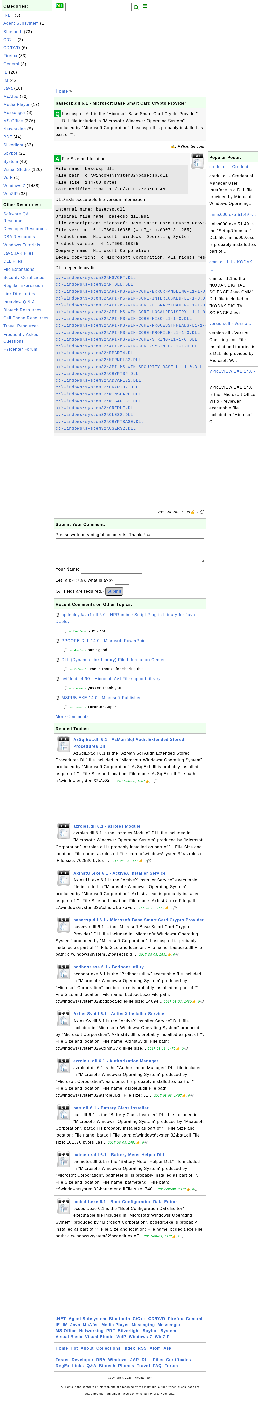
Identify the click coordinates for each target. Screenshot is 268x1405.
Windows (118, 1365)
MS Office (13, 121)
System (10, 161)
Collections (108, 1353)
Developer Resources (25, 229)
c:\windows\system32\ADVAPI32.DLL (98, 380)
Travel (143, 1371)
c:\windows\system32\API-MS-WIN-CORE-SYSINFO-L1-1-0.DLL (128, 346)
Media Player (16, 104)
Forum (171, 1371)
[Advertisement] (27, 429)
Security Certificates (23, 277)
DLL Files (12, 261)
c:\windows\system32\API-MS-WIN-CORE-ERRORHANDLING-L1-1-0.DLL (136, 291)
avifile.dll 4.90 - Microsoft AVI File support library (111, 684)
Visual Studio (16, 169)
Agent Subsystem (21, 23)
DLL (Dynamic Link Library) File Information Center (113, 665)
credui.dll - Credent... (231, 167)
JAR (134, 1365)
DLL (146, 1365)
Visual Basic (69, 1342)
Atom (155, 1353)
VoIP (8, 177)
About (87, 1353)
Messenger (14, 112)
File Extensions (19, 269)
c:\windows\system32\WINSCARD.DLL (98, 394)
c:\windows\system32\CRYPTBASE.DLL (100, 422)
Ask (167, 1353)
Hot (74, 1353)
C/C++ (9, 40)
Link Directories (19, 294)
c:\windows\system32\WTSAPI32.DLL (98, 401)
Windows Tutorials (21, 245)
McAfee (10, 96)
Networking (14, 129)
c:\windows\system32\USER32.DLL (96, 428)
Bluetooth (13, 31)
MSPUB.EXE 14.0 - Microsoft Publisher (101, 703)
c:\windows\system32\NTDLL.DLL (94, 284)
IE (5, 72)
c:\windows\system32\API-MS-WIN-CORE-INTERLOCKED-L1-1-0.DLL (133, 298)
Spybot (10, 153)
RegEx (63, 1371)
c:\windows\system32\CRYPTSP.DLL (97, 374)
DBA (101, 1365)
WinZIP (10, 194)
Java (8, 88)
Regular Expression (23, 285)
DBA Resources (19, 237)
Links (78, 1371)
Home (62, 91)
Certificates (178, 1365)
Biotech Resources (22, 310)
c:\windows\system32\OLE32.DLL (94, 415)
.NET (8, 15)
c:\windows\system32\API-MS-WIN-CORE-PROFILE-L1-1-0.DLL (128, 333)
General (11, 64)
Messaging (143, 1330)
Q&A (92, 1371)
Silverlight (13, 145)
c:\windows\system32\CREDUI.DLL (96, 408)
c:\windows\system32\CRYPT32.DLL (97, 387)
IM (5, 80)
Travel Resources (21, 326)
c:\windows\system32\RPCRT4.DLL (96, 353)
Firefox (10, 56)
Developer (82, 1365)
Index (129, 1353)
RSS (142, 1353)
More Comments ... (75, 722)
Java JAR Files (18, 253)
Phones (126, 1371)
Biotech (107, 1371)
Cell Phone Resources (25, 318)
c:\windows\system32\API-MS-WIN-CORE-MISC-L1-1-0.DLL (124, 319)
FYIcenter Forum (20, 349)
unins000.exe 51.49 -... (232, 214)
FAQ (157, 1371)
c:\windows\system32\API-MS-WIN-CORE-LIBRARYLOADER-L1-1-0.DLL (136, 305)
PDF (7, 137)
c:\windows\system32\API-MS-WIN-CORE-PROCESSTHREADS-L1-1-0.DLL (137, 325)
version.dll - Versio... (230, 323)
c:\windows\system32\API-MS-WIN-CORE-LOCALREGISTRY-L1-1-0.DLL (136, 312)
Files (158, 1365)
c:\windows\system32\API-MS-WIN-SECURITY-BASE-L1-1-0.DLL (129, 367)
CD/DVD (11, 48)
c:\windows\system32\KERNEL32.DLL (98, 360)
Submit (114, 596)
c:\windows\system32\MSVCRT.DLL (96, 278)
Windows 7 (14, 186)
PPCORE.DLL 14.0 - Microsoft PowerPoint (104, 646)
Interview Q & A (19, 302)
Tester (62, 1365)
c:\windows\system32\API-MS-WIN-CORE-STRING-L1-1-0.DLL (126, 339)
